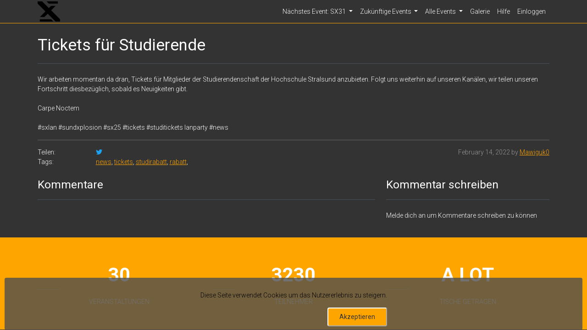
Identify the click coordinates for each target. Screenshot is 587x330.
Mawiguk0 (534, 152)
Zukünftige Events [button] (386, 11)
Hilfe (503, 11)
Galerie (480, 11)
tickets (123, 161)
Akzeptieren (357, 316)
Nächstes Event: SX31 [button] (314, 11)
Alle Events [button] (441, 11)
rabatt (178, 161)
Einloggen (531, 11)
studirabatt (151, 161)
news (103, 161)
